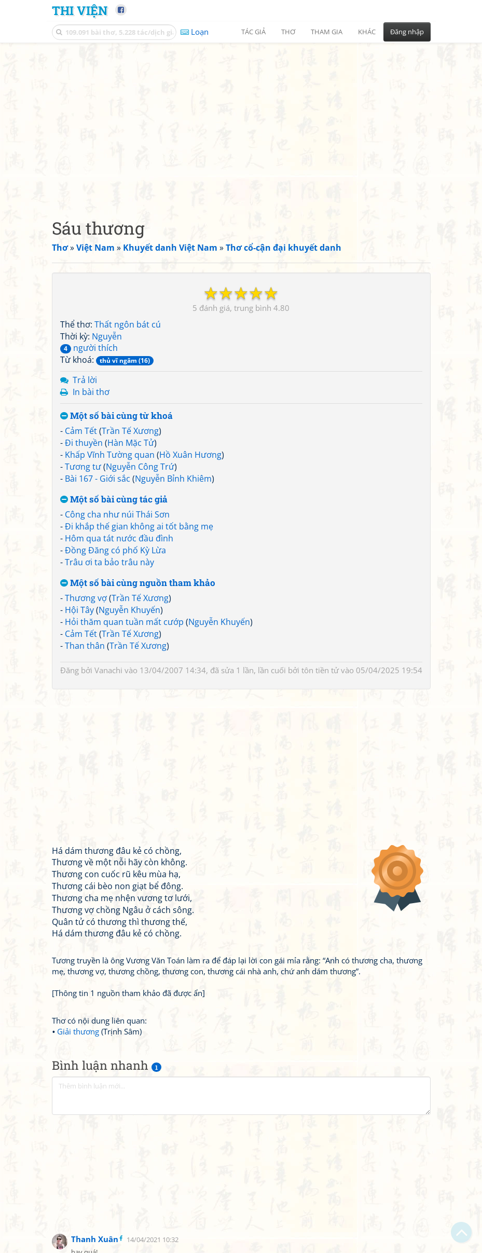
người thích (89, 347)
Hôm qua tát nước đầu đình (119, 538)
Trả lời (85, 380)
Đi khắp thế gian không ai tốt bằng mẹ (139, 526)
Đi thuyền (84, 442)
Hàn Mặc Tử (130, 442)
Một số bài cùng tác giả (114, 500)
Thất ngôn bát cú (127, 324)
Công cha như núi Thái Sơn (117, 514)
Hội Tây (79, 610)
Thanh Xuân (94, 1239)
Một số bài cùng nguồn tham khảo (137, 583)
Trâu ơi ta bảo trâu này (109, 562)
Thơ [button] (288, 31)
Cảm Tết (81, 431)
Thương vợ (86, 598)
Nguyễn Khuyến (129, 610)
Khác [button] (367, 31)
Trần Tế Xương (130, 431)
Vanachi (108, 670)
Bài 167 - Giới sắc (97, 478)
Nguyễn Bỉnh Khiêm (173, 478)
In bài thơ (91, 392)
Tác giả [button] (253, 31)
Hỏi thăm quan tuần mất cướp (124, 622)
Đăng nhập (407, 31)
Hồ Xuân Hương (190, 454)
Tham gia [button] (326, 31)
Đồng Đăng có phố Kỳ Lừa (115, 550)
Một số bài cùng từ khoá (116, 416)
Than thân (85, 645)
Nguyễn (107, 336)
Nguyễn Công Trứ (140, 466)
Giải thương (78, 1031)
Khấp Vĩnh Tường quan (110, 454)
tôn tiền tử (320, 670)
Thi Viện (79, 10)
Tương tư (83, 466)
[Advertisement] (241, 122)
